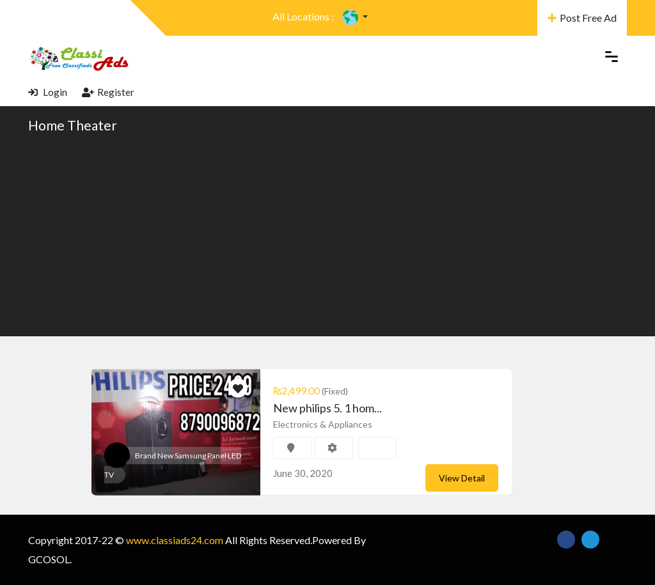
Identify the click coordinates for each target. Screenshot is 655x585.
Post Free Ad (582, 18)
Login (47, 92)
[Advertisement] (327, 234)
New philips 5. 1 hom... (327, 408)
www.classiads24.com (174, 540)
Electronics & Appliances (322, 424)
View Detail (462, 477)
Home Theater (72, 125)
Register (108, 92)
